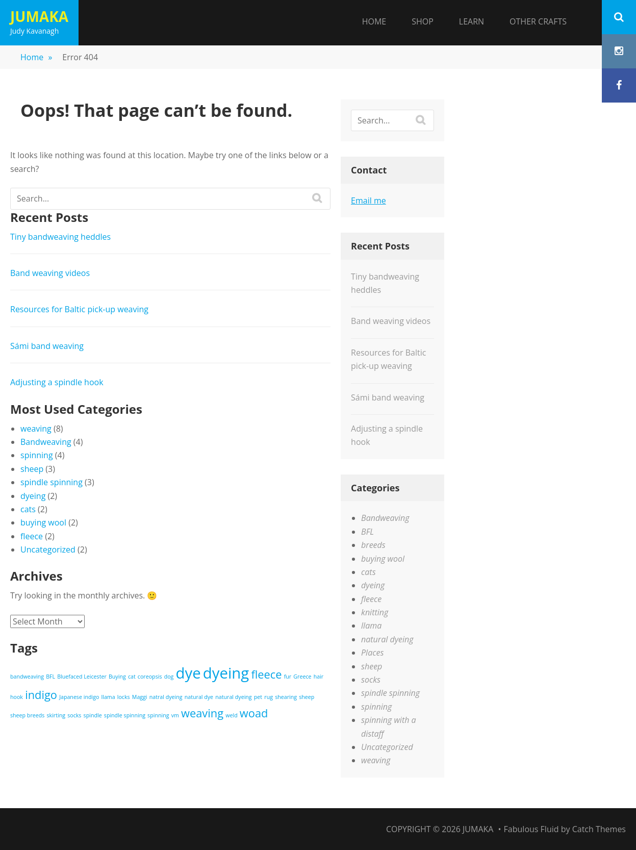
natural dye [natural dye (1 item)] (199, 697)
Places (372, 652)
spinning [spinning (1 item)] (158, 715)
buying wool (43, 522)
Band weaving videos (50, 273)
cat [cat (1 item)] (132, 676)
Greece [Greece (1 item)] (302, 676)
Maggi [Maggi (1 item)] (139, 697)
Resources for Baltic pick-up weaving (79, 309)
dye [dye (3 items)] (188, 673)
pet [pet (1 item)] (258, 697)
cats (28, 509)
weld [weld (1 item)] (231, 715)
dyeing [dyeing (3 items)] (226, 673)
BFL (367, 531)
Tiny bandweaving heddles (60, 236)
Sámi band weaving (47, 346)
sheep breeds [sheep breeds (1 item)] (27, 715)
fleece (31, 536)
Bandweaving (45, 441)
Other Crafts (538, 21)
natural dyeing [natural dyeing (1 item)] (233, 697)
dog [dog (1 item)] (169, 676)
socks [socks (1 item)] (74, 715)
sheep (31, 468)
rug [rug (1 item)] (268, 697)
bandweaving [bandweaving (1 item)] (27, 676)
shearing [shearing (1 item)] (286, 697)
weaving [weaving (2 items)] (202, 713)
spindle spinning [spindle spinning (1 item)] (124, 715)
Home (374, 21)
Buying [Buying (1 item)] (117, 676)
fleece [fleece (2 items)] (266, 674)
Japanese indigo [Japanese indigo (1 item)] (79, 697)
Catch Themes (599, 829)
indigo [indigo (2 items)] (41, 694)
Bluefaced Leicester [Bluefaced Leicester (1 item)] (82, 676)
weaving (36, 428)
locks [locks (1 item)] (123, 697)
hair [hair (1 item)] (319, 676)
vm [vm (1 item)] (175, 715)
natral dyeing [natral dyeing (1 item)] (166, 697)
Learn (471, 21)
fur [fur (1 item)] (287, 676)
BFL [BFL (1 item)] (50, 676)
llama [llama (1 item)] (108, 697)
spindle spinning (51, 482)
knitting (374, 612)
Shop (423, 21)
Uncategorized (47, 549)
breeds (373, 545)
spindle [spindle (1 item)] (93, 715)
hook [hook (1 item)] (16, 697)
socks (370, 679)
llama (371, 625)
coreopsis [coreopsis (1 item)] (150, 676)
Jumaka (39, 16)
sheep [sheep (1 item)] (306, 697)
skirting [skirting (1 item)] (55, 715)
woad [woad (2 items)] (254, 713)
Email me (368, 200)
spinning (36, 455)
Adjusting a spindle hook (57, 382)
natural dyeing (387, 639)
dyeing (32, 496)
